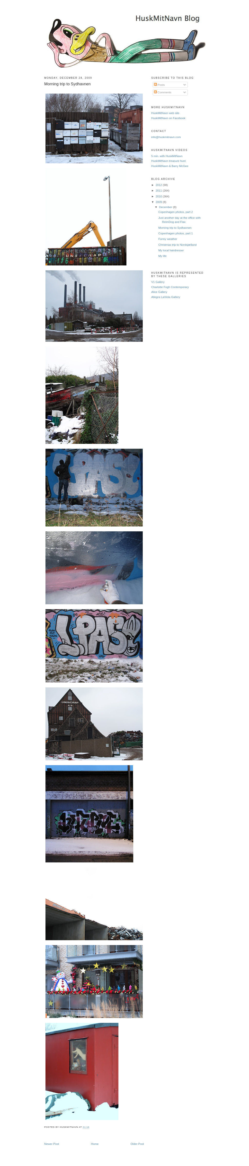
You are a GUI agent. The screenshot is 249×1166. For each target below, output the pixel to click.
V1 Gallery (158, 281)
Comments (162, 92)
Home (94, 1143)
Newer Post (51, 1143)
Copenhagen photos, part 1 (175, 233)
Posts (159, 84)
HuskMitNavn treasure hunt (168, 160)
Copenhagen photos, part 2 (175, 211)
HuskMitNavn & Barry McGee (169, 165)
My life (162, 255)
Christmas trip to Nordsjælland (177, 244)
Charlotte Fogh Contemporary (170, 287)
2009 (159, 201)
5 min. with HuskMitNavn (167, 156)
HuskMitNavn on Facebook (168, 118)
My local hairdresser (171, 250)
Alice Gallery (159, 291)
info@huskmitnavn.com (166, 137)
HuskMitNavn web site (165, 112)
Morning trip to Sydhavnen (67, 84)
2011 (159, 190)
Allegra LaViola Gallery (165, 296)
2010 (159, 196)
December (166, 207)
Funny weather (167, 238)
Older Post (137, 1143)
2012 (159, 184)
